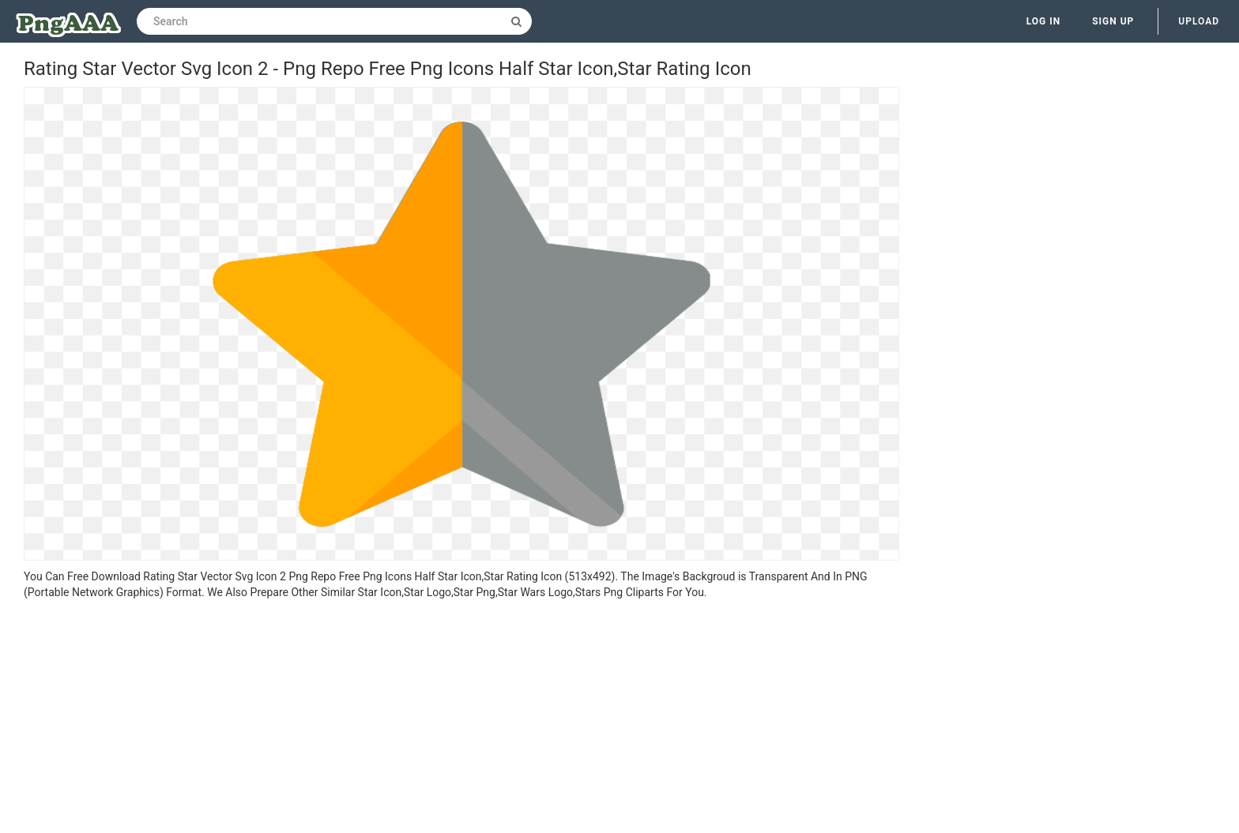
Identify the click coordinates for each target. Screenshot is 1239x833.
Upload (1198, 21)
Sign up (1113, 21)
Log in (1043, 21)
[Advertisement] (461, 718)
